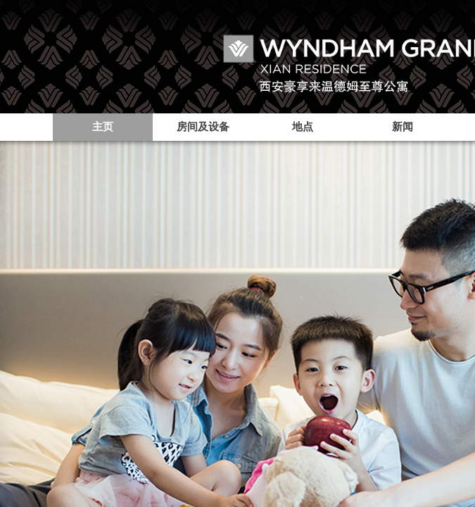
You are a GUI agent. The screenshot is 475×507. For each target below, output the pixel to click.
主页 (102, 126)
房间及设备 (203, 126)
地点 (302, 126)
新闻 (402, 126)
